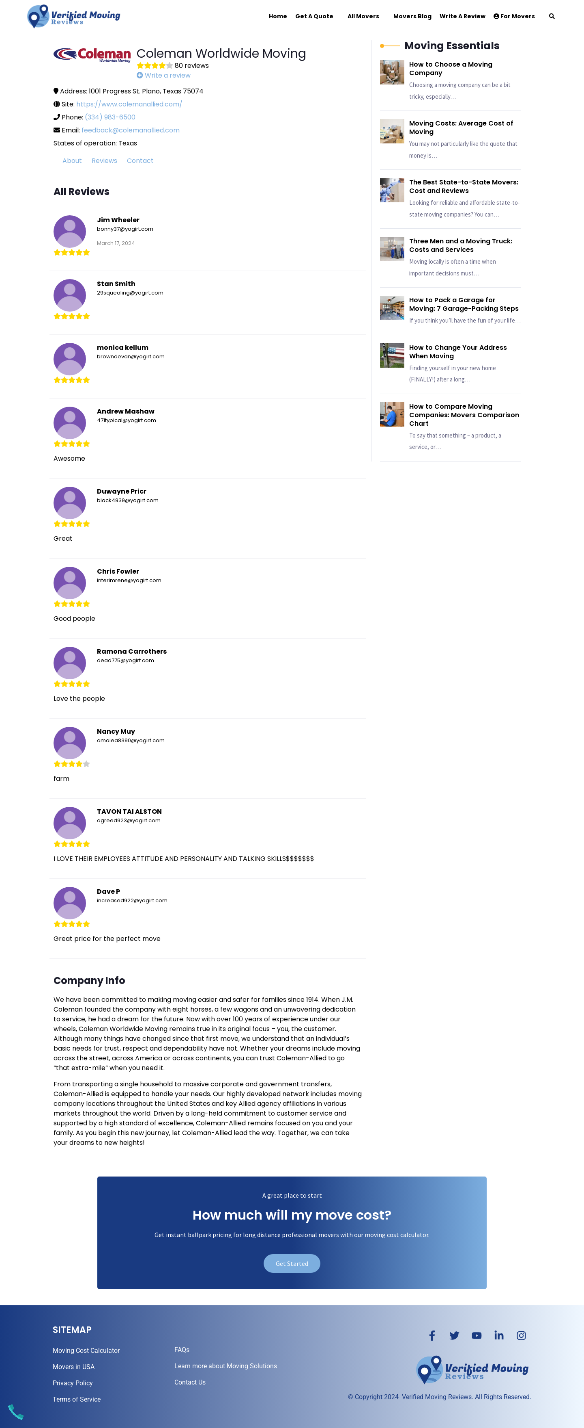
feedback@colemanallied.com (131, 130)
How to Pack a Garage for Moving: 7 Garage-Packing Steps (464, 304)
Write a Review (462, 16)
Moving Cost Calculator (86, 1350)
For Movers (514, 16)
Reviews (104, 160)
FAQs (181, 1350)
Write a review (164, 75)
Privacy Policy (73, 1383)
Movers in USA (73, 1367)
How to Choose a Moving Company (450, 69)
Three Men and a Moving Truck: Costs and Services (460, 245)
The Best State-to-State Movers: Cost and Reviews (463, 186)
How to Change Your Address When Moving (458, 352)
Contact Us (190, 1382)
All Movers (363, 16)
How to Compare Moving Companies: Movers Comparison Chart (464, 415)
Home (278, 16)
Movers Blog (412, 16)
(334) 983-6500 (110, 117)
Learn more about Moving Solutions (225, 1366)
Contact (140, 160)
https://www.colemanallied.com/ (129, 104)
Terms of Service (77, 1399)
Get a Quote (314, 16)
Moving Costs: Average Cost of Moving (461, 128)
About (72, 160)
